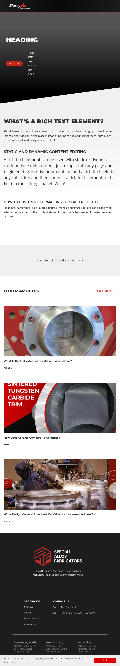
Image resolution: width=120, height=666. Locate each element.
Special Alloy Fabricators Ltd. (67, 574)
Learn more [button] (10, 662)
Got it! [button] (105, 660)
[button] (108, 6)
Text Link (14, 63)
